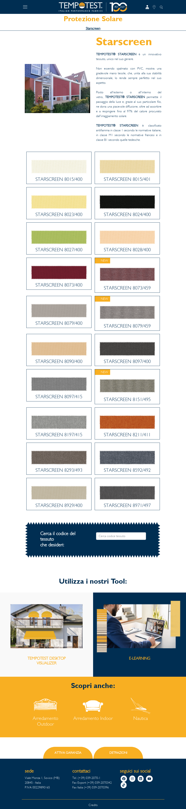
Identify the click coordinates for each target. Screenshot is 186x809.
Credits (93, 805)
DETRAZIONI (118, 753)
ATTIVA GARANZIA (67, 753)
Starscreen (93, 28)
